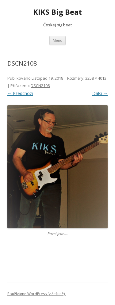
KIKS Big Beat (57, 12)
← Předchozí (20, 93)
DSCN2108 (40, 85)
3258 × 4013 (95, 78)
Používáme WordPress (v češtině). (36, 293)
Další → (100, 93)
